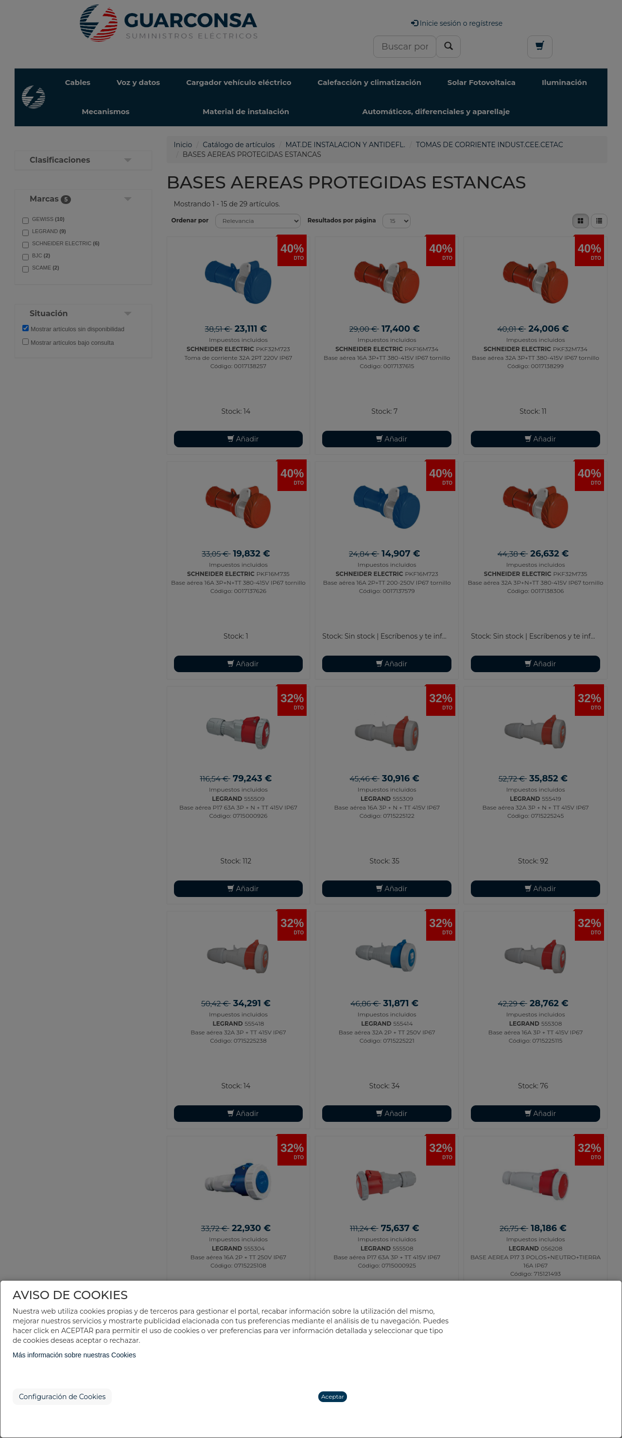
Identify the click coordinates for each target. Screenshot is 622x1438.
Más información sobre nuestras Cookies (74, 1355)
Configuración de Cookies (62, 1396)
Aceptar (332, 1396)
